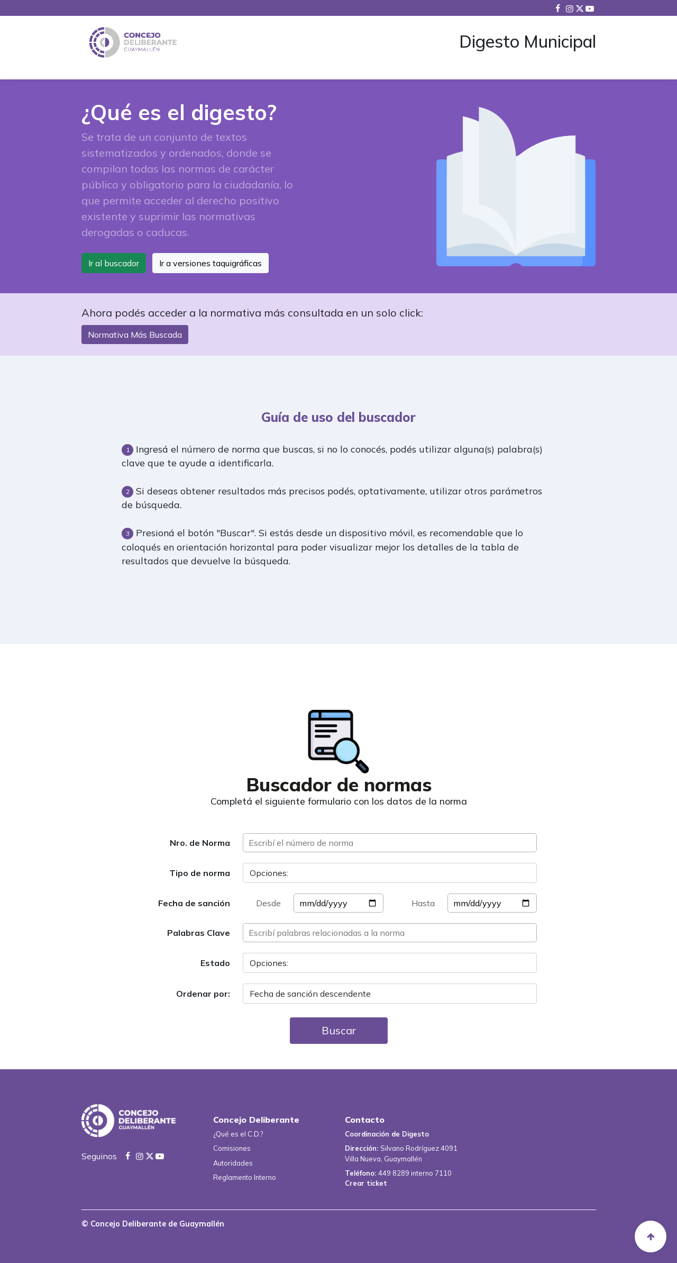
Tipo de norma (199, 873)
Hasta (423, 903)
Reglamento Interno (244, 1177)
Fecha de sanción (194, 903)
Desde (268, 903)
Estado (215, 963)
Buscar (339, 1030)
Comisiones (232, 1148)
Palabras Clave (198, 932)
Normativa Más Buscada (135, 334)
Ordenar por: (203, 993)
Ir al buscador (113, 263)
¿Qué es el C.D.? (238, 1134)
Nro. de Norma (200, 842)
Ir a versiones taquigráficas (210, 263)
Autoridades (233, 1163)
